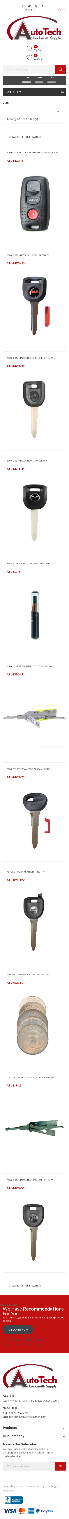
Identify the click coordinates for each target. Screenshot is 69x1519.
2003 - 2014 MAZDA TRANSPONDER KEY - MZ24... (31, 1180)
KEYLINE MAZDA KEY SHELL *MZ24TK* (26, 871)
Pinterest (36, 6)
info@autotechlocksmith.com (28, 1416)
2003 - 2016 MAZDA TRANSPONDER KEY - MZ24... (31, 358)
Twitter (29, 6)
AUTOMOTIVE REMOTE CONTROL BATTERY (29, 974)
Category (14, 92)
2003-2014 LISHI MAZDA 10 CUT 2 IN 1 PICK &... (30, 666)
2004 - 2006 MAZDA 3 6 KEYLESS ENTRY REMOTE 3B (32, 152)
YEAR (51, 78)
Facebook (22, 6)
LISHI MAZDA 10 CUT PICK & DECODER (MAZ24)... (31, 1077)
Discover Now (18, 1329)
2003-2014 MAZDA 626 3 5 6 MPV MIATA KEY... (30, 769)
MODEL (39, 78)
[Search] (34, 69)
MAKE (26, 78)
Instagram (42, 6)
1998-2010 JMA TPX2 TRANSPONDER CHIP (28, 563)
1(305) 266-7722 (19, 1413)
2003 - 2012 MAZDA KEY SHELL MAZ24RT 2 (28, 255)
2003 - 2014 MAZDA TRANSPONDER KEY (27, 460)
